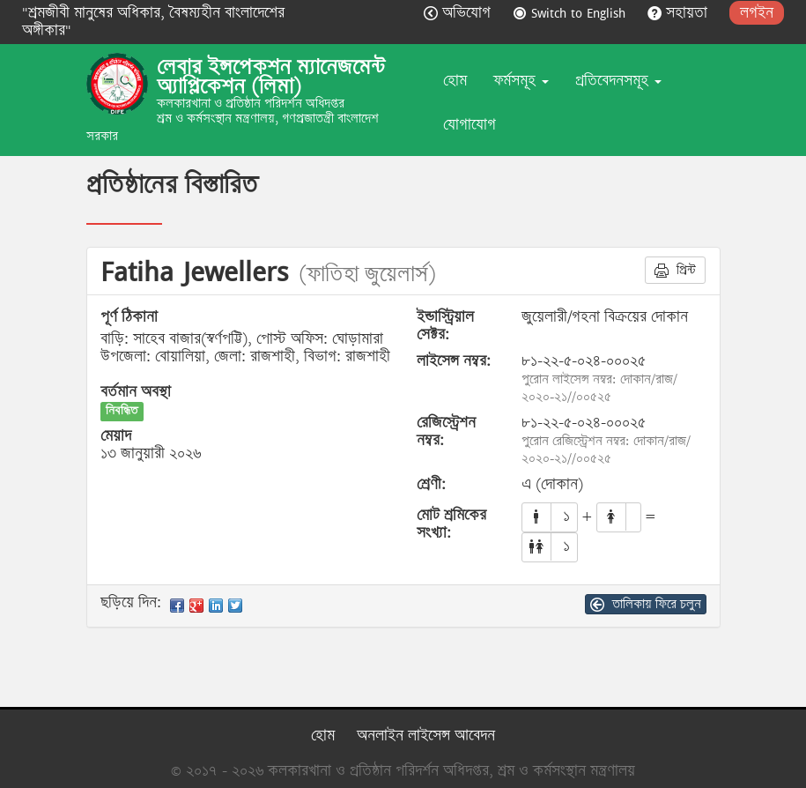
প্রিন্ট (675, 270)
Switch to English (571, 13)
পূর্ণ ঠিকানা (129, 317)
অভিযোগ (459, 13)
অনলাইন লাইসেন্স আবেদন (426, 735)
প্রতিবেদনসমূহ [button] (618, 80)
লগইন (756, 13)
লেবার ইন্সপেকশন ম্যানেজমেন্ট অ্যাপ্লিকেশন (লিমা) (271, 77)
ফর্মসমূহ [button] (521, 80)
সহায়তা (679, 13)
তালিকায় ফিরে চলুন (645, 604)
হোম (455, 80)
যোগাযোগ (469, 124)
